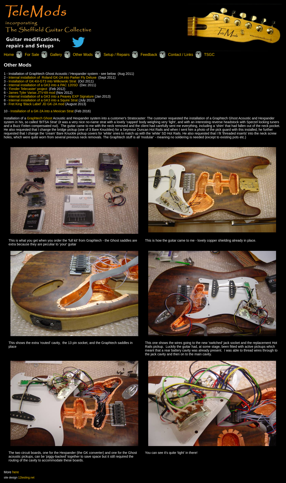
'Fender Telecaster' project (29, 89)
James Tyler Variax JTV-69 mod (32, 93)
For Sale (32, 55)
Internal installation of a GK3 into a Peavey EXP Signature (52, 96)
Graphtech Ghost (40, 118)
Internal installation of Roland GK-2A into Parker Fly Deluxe (52, 77)
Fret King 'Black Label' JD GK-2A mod (37, 104)
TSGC (209, 55)
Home (9, 55)
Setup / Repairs (116, 55)
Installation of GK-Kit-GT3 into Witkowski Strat (42, 81)
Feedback (149, 55)
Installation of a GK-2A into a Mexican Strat (41, 111)
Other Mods (83, 55)
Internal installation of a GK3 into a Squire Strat (44, 100)
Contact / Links (180, 55)
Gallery (56, 55)
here (15, 472)
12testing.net (26, 477)
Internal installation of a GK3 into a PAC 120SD (43, 85)
